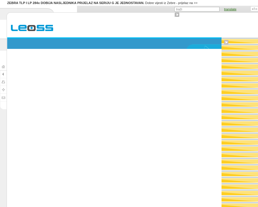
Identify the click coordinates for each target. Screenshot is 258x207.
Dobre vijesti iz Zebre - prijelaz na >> (102, 3)
